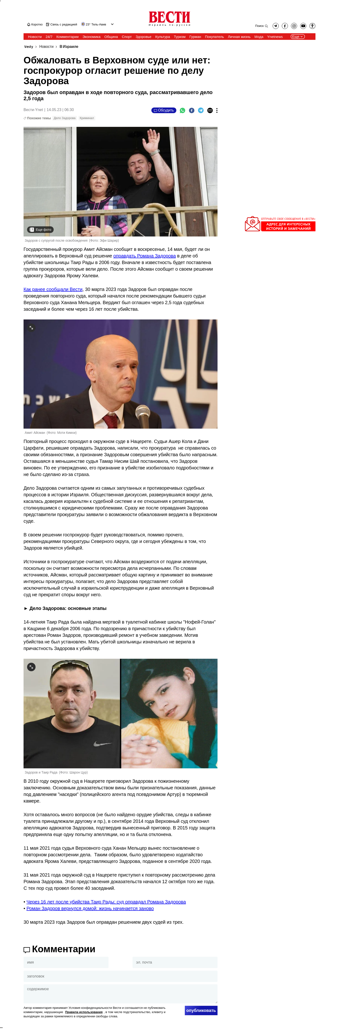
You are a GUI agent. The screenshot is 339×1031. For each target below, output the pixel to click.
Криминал (87, 118)
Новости (46, 46)
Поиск (259, 26)
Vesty (28, 46)
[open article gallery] (121, 181)
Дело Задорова (65, 118)
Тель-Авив (98, 24)
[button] (312, 26)
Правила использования (84, 1012)
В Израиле (69, 46)
